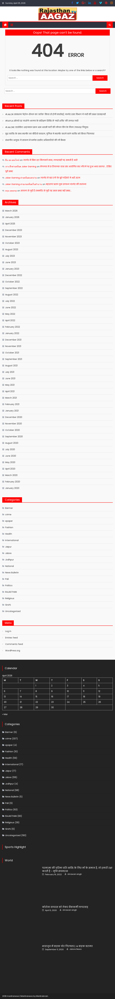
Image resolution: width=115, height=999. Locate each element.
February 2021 (12, 404)
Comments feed (14, 644)
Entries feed (11, 637)
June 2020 (10, 455)
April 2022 (10, 320)
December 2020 (13, 417)
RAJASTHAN (11, 591)
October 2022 (12, 281)
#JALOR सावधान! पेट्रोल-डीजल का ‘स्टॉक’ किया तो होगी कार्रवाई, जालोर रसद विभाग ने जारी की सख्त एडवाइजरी (55, 114)
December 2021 (13, 339)
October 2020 (12, 430)
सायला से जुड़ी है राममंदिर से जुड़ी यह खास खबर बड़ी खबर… (46, 190)
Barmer (9, 508)
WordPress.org (12, 650)
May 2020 (10, 462)
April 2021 (10, 391)
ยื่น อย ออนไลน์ (12, 160)
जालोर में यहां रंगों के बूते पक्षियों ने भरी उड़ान (60, 177)
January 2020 (12, 488)
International (12, 540)
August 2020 (11, 442)
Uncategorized (13, 611)
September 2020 (14, 436)
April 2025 (10, 223)
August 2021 (11, 365)
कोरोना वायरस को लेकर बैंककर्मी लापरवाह (65, 907)
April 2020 (10, 468)
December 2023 (13, 230)
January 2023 (12, 268)
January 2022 (12, 333)
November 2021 (13, 346)
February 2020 (12, 481)
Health (8, 533)
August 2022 (11, 294)
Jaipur (8, 546)
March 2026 (11, 210)
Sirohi (8, 604)
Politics (8, 585)
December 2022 (13, 275)
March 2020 (11, 475)
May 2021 (10, 384)
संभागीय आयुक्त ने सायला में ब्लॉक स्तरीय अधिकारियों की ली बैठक (35, 140)
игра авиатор (11, 190)
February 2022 (12, 326)
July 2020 (10, 449)
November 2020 (13, 423)
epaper (9, 520)
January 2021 (12, 410)
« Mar (5, 714)
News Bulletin (12, 572)
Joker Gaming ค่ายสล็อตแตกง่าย (21, 177)
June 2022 (10, 307)
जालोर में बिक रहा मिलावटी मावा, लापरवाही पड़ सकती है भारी (50, 160)
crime (8, 514)
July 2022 (10, 301)
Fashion (9, 527)
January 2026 (12, 217)
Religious (9, 598)
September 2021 (13, 359)
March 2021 (11, 397)
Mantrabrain (42, 996)
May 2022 (10, 313)
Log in (8, 631)
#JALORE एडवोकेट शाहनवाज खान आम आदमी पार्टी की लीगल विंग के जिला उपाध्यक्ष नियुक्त (46, 127)
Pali (7, 579)
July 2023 (10, 255)
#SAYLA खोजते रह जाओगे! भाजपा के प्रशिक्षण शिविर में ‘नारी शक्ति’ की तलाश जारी (41, 120)
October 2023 (12, 243)
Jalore (8, 553)
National (9, 566)
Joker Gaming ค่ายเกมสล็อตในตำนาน (23, 184)
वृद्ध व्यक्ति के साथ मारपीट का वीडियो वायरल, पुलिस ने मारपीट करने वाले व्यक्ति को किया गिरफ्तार (49, 133)
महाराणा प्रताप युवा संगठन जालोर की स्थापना (66, 184)
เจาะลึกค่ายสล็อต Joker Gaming (20, 166)
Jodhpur (9, 559)
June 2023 (10, 262)
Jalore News (75, 949)
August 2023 (11, 249)
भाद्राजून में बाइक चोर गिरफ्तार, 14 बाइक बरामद (67, 946)
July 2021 (9, 372)
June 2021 (10, 378)
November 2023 (13, 236)
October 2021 (12, 352)
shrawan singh (75, 874)
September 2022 (14, 288)
